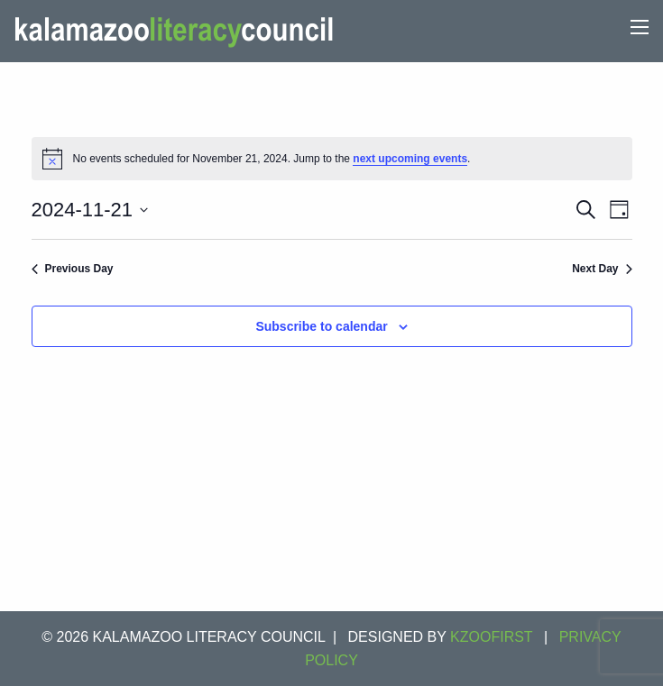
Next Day (601, 268)
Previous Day (73, 268)
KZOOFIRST (491, 637)
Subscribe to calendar (321, 326)
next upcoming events (410, 158)
